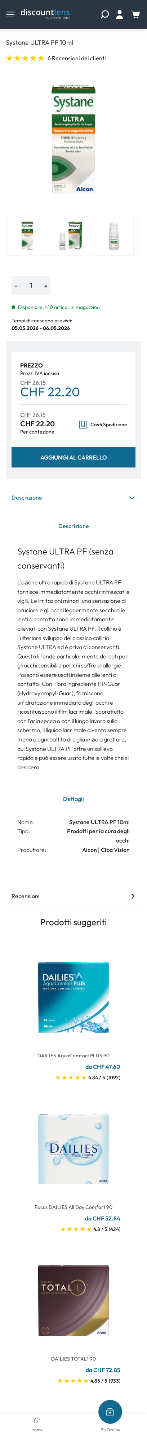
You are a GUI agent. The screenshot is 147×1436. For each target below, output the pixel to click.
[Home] (36, 1420)
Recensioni (73, 896)
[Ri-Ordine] (110, 1412)
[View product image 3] (114, 236)
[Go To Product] (73, 993)
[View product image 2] (70, 236)
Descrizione (73, 497)
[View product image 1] (27, 236)
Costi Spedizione (103, 424)
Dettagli (73, 798)
